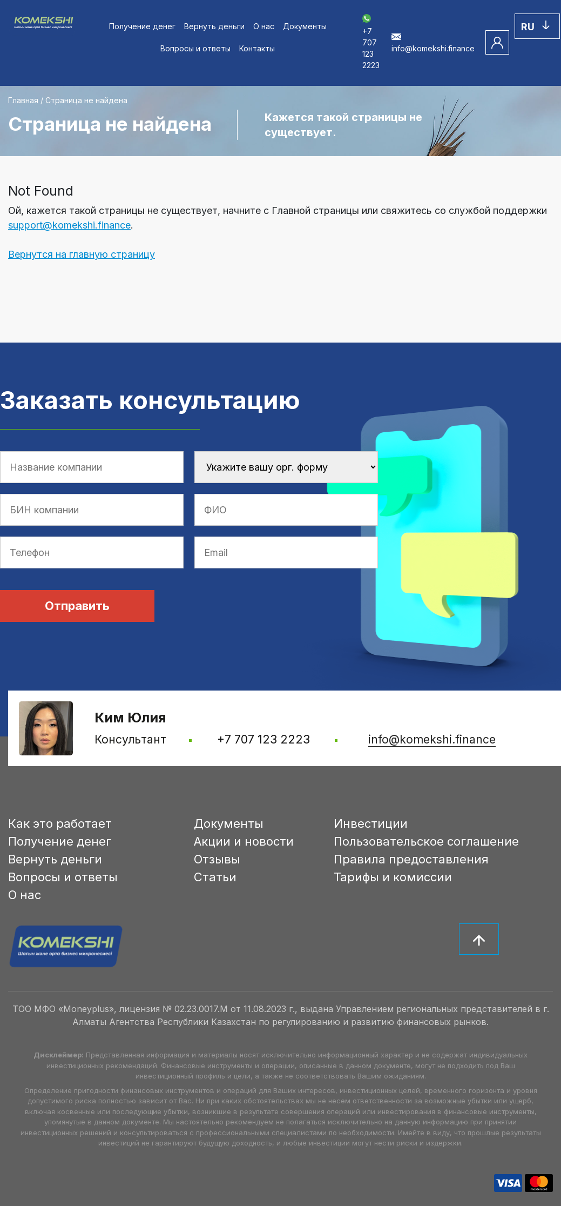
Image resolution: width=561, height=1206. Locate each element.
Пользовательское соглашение (426, 841)
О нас (263, 26)
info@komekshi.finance (432, 739)
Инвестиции (371, 823)
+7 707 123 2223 (371, 42)
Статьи (215, 877)
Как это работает (60, 823)
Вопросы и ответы (195, 48)
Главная (23, 100)
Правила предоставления (411, 859)
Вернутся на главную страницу (81, 254)
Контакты (257, 48)
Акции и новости (244, 841)
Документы (305, 26)
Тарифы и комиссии (393, 877)
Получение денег (142, 26)
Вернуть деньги (214, 26)
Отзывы (217, 859)
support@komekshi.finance (69, 225)
